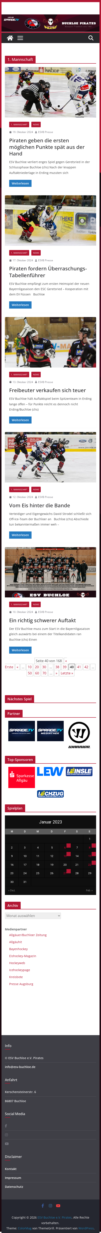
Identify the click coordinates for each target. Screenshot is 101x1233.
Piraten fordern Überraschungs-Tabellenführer (48, 271)
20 (37, 667)
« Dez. (12, 890)
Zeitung (41, 935)
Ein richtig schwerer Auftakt (42, 620)
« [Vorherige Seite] (17, 667)
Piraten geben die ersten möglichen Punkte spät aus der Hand (47, 147)
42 (86, 667)
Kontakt (11, 1169)
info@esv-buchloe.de (20, 1067)
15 (89, 856)
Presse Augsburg (21, 984)
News (36, 124)
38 (57, 667)
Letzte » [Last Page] (67, 673)
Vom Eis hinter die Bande (39, 505)
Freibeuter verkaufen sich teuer (47, 390)
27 (64, 873)
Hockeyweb (17, 963)
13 (64, 856)
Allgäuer (15, 935)
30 (44, 667)
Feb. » (89, 890)
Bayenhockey (18, 949)
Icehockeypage (19, 970)
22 (89, 864)
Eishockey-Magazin (22, 956)
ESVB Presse (45, 132)
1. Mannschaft (19, 124)
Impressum (13, 1178)
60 (37, 673)
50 (30, 673)
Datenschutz (14, 1187)
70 (44, 673)
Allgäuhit (15, 942)
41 (79, 667)
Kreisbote (16, 977)
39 (64, 667)
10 (30, 667)
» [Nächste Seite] (56, 673)
